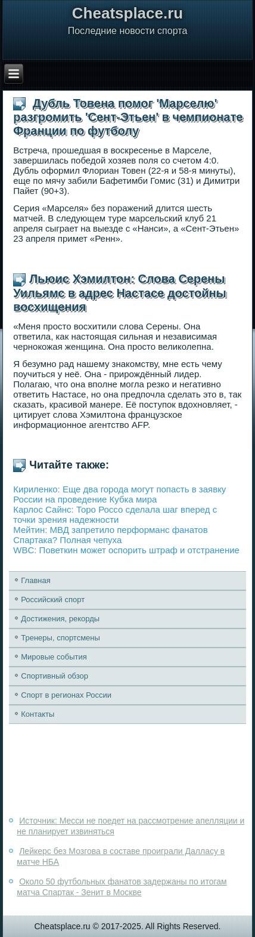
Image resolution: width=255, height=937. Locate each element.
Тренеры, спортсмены (60, 637)
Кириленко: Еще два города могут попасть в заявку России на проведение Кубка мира (119, 494)
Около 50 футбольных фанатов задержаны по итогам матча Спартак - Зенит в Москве (121, 887)
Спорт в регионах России (66, 695)
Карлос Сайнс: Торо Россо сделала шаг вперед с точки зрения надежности (115, 514)
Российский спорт (53, 599)
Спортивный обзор (54, 675)
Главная (35, 580)
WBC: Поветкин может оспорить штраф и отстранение (126, 550)
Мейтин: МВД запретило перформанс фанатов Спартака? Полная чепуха (110, 535)
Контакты (37, 714)
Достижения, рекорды (60, 618)
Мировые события (54, 656)
